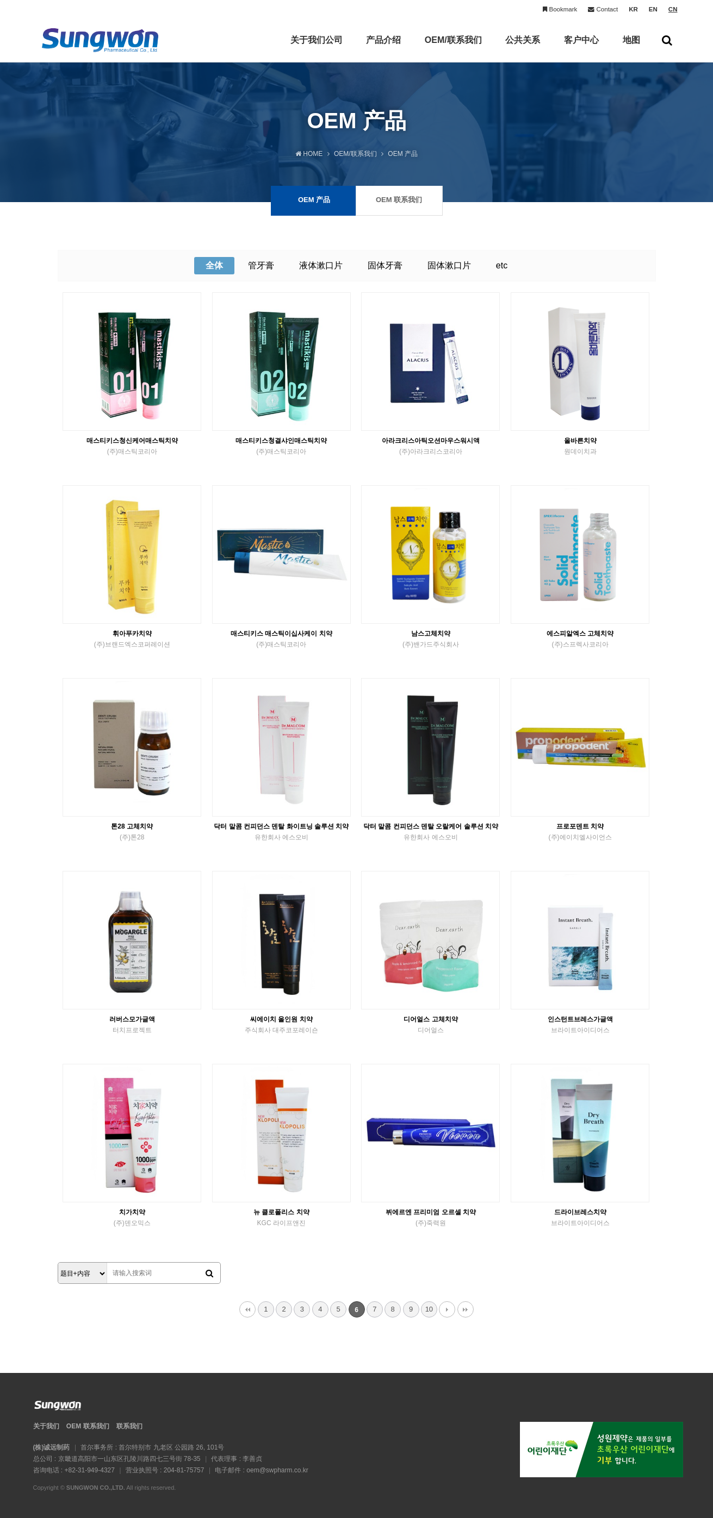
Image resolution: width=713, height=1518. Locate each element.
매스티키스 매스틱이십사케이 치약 (281, 639)
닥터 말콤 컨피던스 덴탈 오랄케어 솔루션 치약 (430, 832)
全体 (214, 265)
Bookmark (560, 9)
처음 (247, 1309)
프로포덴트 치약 (580, 832)
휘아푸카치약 (132, 639)
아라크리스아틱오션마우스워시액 (430, 446)
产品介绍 (383, 48)
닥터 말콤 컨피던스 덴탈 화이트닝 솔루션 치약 (281, 832)
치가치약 (132, 1218)
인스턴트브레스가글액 (580, 1025)
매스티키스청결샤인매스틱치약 (281, 446)
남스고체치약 (430, 639)
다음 (447, 1309)
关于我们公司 (316, 48)
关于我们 (46, 1426)
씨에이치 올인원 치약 (281, 1025)
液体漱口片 (321, 265)
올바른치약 (580, 446)
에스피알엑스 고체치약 (580, 639)
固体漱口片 (449, 265)
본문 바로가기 (0, 0)
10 (429, 1309)
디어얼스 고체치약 (430, 1025)
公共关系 (522, 48)
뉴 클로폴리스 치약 (281, 1218)
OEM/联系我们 (453, 48)
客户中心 (581, 48)
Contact (603, 9)
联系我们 (129, 1426)
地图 (631, 48)
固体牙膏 (385, 265)
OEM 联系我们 (87, 1426)
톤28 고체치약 (132, 832)
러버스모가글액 (132, 1025)
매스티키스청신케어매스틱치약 (132, 446)
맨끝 (465, 1309)
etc (501, 265)
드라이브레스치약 (580, 1218)
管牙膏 (261, 265)
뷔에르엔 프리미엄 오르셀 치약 (430, 1218)
